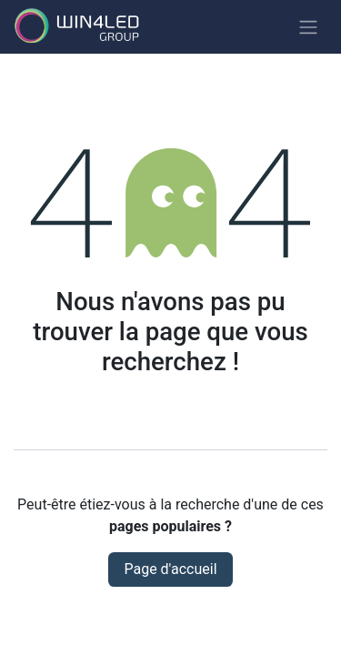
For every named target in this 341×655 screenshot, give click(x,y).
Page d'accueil (170, 569)
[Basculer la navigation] (308, 26)
